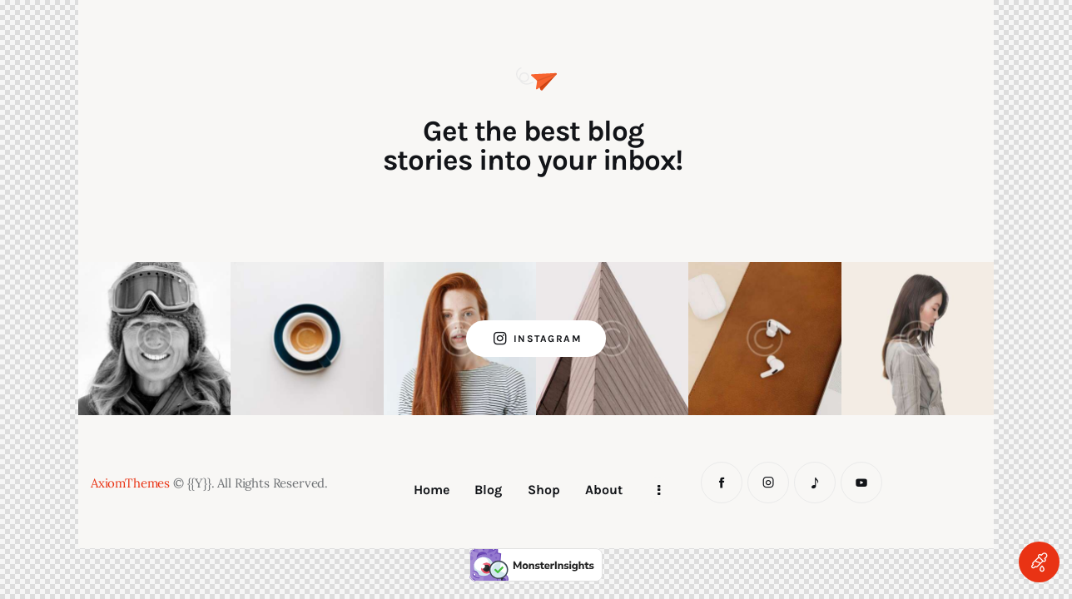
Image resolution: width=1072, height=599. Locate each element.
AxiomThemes (130, 483)
